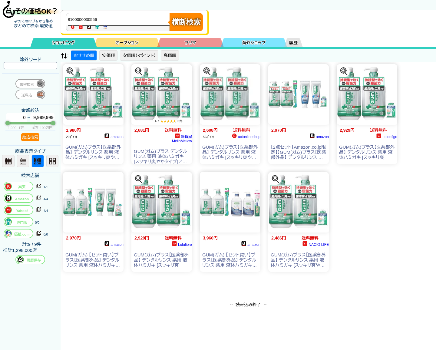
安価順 (108, 55)
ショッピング (63, 42)
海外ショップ (254, 42)
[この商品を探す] (70, 71)
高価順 (170, 55)
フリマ (190, 42)
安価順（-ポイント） (139, 55)
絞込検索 (30, 137)
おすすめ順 (84, 55)
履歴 (293, 42)
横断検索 (186, 22)
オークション (126, 42)
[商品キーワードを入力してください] (119, 19)
